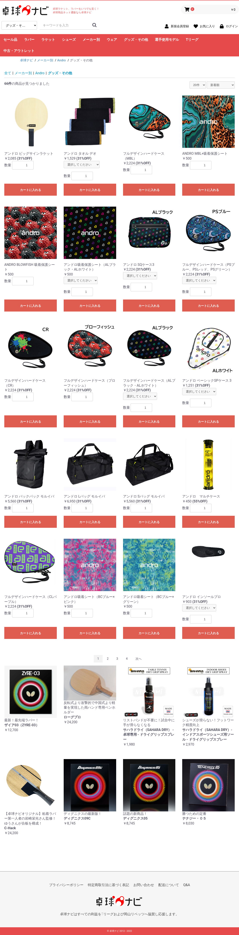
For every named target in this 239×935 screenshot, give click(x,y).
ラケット (48, 40)
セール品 (10, 40)
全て (7, 73)
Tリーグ (192, 40)
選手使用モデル (167, 40)
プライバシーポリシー (66, 885)
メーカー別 (91, 40)
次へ (139, 658)
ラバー (29, 40)
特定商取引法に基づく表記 (108, 885)
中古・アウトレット (18, 51)
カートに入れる (30, 190)
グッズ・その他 (136, 40)
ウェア (112, 40)
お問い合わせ (143, 885)
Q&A (186, 885)
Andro (40, 73)
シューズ (69, 40)
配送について (168, 885)
